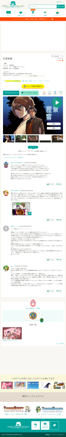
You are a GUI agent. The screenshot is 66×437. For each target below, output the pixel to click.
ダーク (35, 81)
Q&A (36, 425)
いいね (50, 184)
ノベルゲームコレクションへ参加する (13, 157)
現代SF (30, 81)
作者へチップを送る (61, 92)
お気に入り (21, 15)
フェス (33, 15)
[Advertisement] (33, 36)
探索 (26, 81)
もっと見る (59, 343)
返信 (59, 184)
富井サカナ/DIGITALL (16, 162)
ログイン (61, 2)
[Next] (61, 115)
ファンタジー (47, 81)
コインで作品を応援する (33, 86)
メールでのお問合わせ (45, 425)
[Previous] (5, 115)
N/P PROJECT (15, 190)
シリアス (40, 81)
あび (12, 266)
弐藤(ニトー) (14, 226)
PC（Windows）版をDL (29, 93)
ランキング (57, 15)
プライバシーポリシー (58, 434)
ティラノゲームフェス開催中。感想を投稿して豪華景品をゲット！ (33, 19)
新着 (45, 15)
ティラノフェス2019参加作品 (13, 81)
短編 (23, 81)
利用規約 (47, 434)
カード (8, 15)
